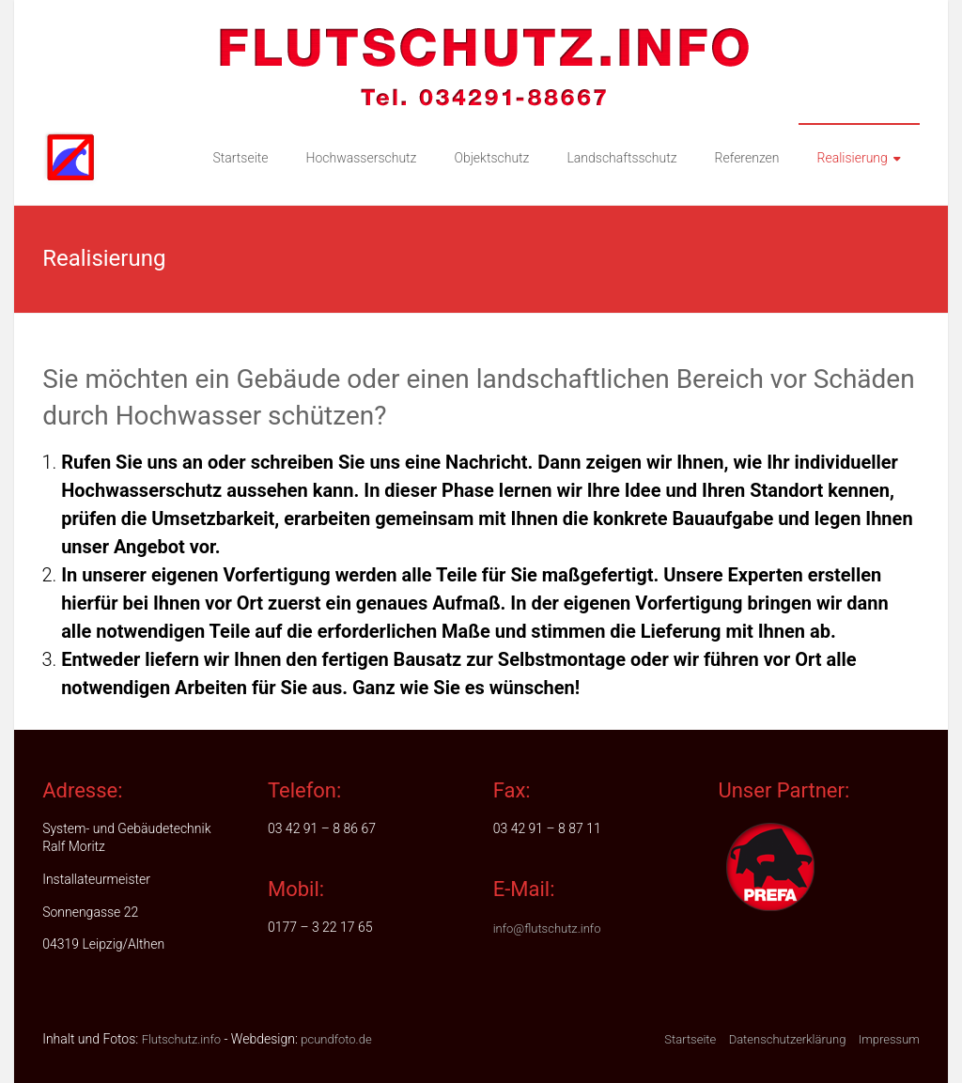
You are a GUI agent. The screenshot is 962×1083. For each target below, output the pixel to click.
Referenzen (747, 157)
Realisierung (852, 157)
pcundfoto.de (336, 1039)
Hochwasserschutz (361, 157)
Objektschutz (491, 157)
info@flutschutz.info (547, 928)
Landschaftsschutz (621, 157)
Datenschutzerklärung (787, 1039)
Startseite (240, 157)
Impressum (889, 1039)
